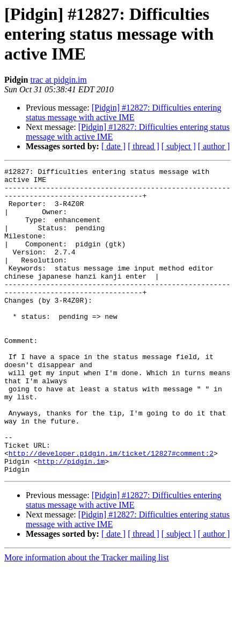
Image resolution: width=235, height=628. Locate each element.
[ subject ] (178, 146)
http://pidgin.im (71, 520)
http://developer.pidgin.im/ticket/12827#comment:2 (111, 511)
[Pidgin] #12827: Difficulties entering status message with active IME (124, 112)
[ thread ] (143, 146)
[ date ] (113, 146)
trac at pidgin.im (58, 79)
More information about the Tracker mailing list (86, 618)
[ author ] (214, 146)
